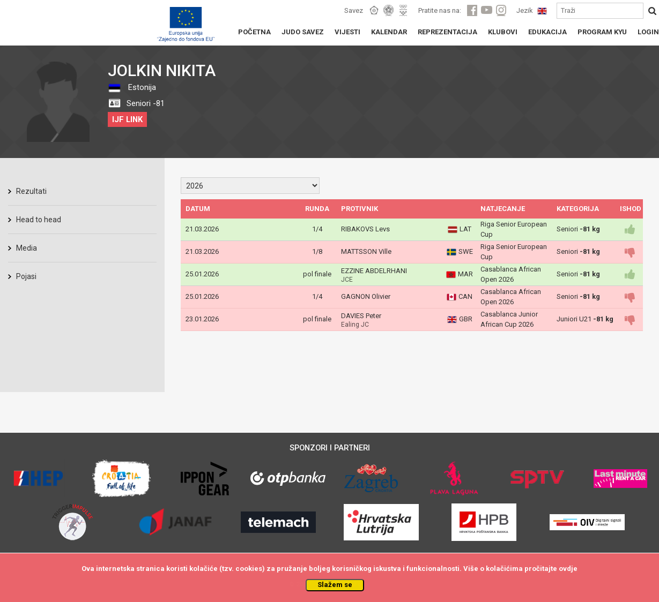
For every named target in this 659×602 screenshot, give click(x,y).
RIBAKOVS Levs (365, 229)
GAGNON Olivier (365, 296)
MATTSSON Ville (366, 251)
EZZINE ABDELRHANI (374, 271)
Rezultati (31, 191)
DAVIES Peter (361, 316)
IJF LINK (127, 119)
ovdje (568, 569)
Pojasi (26, 276)
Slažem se (334, 585)
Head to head (38, 219)
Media (26, 248)
